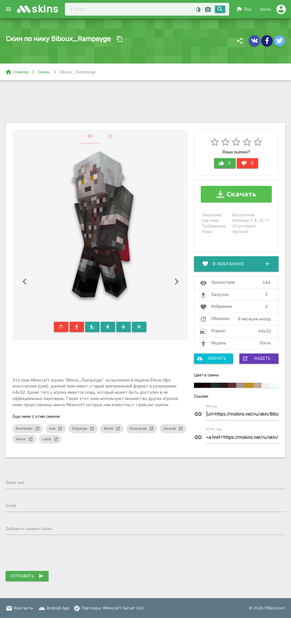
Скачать (211, 359)
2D (110, 136)
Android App (54, 608)
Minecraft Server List (123, 608)
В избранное (236, 264)
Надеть (256, 359)
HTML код (214, 429)
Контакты (19, 608)
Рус (244, 9)
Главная (16, 72)
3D (90, 136)
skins (45, 9)
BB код (211, 406)
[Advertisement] (145, 102)
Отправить (27, 576)
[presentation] (49, 554)
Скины (44, 72)
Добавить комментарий (29, 528)
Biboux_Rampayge (78, 72)
